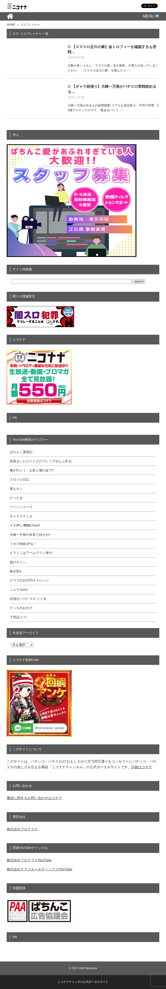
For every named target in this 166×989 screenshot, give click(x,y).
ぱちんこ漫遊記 (21, 452)
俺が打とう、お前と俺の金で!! (32, 470)
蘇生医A (16, 571)
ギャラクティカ (21, 516)
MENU (151, 16)
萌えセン (16, 488)
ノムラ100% (19, 589)
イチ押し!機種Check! (25, 525)
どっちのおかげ (21, 608)
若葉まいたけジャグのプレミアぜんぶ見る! (41, 461)
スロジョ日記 (19, 479)
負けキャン (18, 562)
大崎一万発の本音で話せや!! (30, 534)
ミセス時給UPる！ (23, 544)
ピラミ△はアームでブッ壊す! (31, 553)
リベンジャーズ (21, 507)
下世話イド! (18, 617)
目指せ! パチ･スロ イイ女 (28, 599)
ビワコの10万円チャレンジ (29, 580)
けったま (16, 498)
